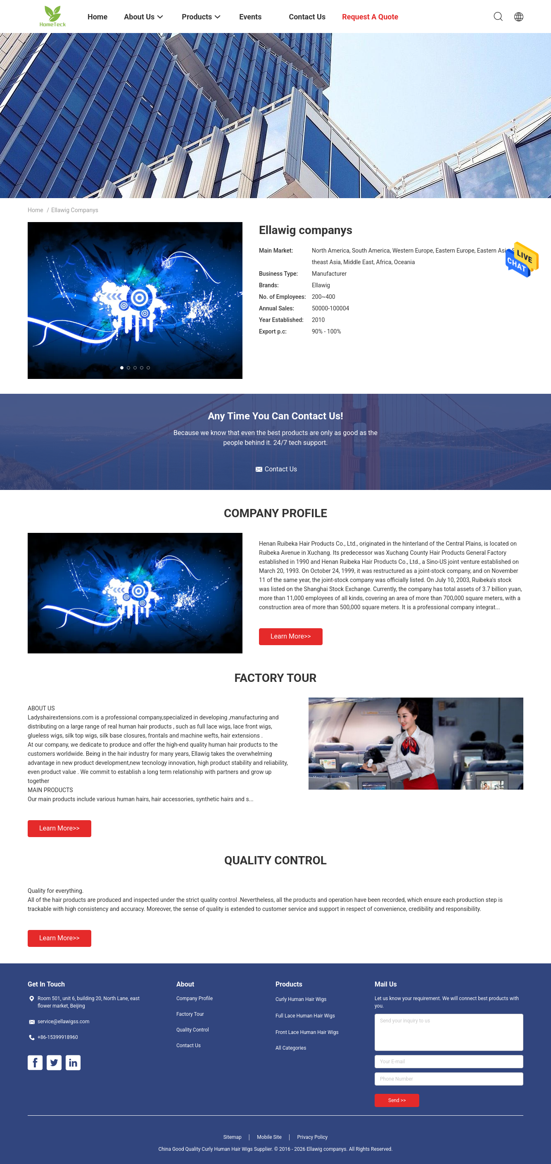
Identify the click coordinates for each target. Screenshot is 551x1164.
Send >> (397, 1100)
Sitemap (232, 1137)
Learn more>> (291, 636)
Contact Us (188, 1045)
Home (35, 210)
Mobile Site (269, 1137)
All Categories (291, 1048)
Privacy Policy (312, 1137)
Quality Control (192, 1030)
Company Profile (194, 998)
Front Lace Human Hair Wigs (307, 1032)
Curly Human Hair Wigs (301, 999)
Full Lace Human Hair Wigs (305, 1016)
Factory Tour (190, 1014)
